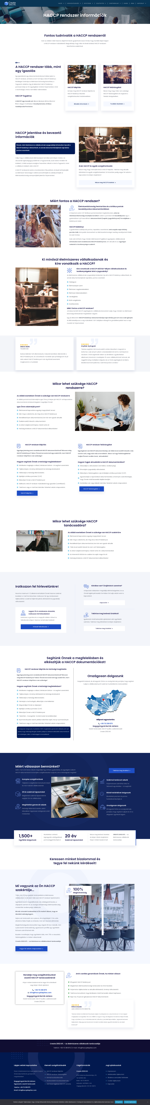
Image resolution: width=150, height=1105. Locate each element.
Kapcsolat (141, 3)
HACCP (61, 3)
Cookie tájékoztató (130, 1102)
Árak (132, 3)
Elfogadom (119, 1102)
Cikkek (126, 3)
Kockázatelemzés (74, 3)
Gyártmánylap (115, 3)
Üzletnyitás (101, 3)
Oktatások (88, 3)
